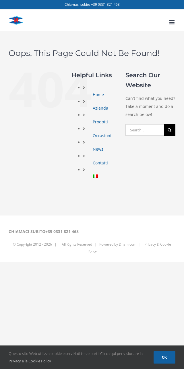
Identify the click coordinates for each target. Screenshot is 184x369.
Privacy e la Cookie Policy (30, 361)
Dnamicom (127, 244)
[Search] (169, 130)
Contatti (100, 163)
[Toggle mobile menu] (172, 22)
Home (98, 94)
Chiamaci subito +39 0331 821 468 (92, 4)
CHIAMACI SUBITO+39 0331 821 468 (44, 231)
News (98, 149)
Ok (164, 357)
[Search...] (144, 130)
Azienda (100, 108)
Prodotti (100, 122)
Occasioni (102, 135)
